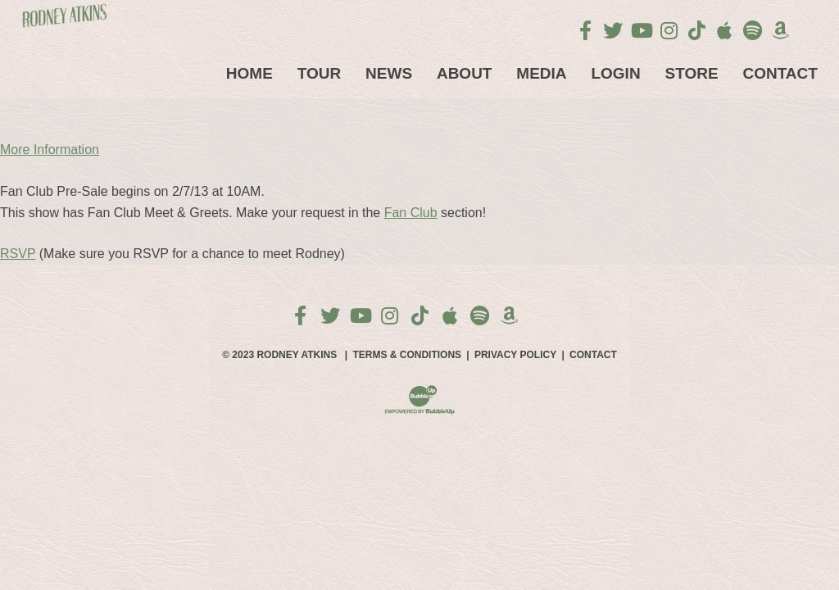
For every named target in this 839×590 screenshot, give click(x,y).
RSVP (17, 254)
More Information (49, 150)
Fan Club (411, 213)
